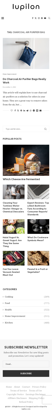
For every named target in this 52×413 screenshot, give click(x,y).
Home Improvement (27, 316)
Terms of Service (18, 390)
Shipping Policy (36, 398)
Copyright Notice (15, 394)
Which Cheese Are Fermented (21, 179)
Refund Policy (26, 401)
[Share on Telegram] (34, 110)
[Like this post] (12, 110)
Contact (26, 386)
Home (9, 386)
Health (27, 309)
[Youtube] (45, 18)
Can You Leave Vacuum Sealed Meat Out (11, 272)
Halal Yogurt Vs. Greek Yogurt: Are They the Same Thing (12, 242)
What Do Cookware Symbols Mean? (37, 239)
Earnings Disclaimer (36, 394)
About (17, 386)
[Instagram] (39, 18)
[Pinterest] (42, 18)
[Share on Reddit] (27, 110)
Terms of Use (35, 390)
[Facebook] (32, 18)
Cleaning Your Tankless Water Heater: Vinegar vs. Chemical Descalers (13, 207)
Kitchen (27, 322)
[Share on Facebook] (15, 110)
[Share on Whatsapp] (30, 110)
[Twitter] (36, 18)
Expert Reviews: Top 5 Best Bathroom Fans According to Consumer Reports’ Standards (38, 209)
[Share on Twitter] (18, 110)
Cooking (27, 296)
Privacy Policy (39, 386)
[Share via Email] (40, 110)
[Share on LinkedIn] (24, 110)
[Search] (49, 18)
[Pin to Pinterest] (21, 110)
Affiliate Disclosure (17, 398)
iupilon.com (26, 409)
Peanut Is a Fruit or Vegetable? (37, 270)
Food (27, 303)
